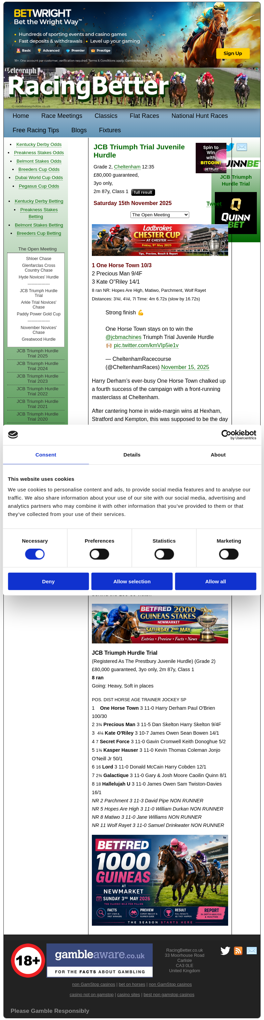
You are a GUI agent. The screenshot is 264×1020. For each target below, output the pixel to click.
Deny (48, 581)
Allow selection (132, 581)
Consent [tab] (46, 454)
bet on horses (132, 984)
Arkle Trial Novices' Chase (38, 305)
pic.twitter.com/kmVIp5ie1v (146, 345)
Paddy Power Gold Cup (38, 314)
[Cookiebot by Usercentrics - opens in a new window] (226, 435)
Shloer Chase (38, 258)
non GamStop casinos (93, 984)
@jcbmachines (123, 337)
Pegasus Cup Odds (39, 186)
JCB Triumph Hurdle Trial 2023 (37, 378)
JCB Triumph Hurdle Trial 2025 (37, 353)
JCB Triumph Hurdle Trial (38, 293)
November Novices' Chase (38, 330)
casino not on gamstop (92, 994)
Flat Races (144, 115)
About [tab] (218, 454)
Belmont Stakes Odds (38, 161)
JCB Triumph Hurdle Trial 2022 (37, 391)
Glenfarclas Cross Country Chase (38, 268)
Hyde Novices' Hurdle (39, 277)
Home (21, 115)
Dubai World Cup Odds (39, 177)
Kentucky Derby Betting (39, 201)
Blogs (79, 130)
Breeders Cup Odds (38, 169)
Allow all (215, 581)
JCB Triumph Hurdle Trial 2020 (37, 416)
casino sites (128, 994)
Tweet (214, 204)
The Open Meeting (37, 248)
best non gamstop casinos (168, 994)
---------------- (39, 284)
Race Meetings (61, 115)
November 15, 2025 (185, 367)
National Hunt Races (199, 115)
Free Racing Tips (36, 130)
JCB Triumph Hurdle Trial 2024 (37, 366)
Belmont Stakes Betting (39, 225)
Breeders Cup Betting (39, 233)
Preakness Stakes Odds (39, 152)
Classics (106, 115)
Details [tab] (132, 454)
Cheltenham (127, 166)
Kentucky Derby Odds (38, 144)
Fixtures (110, 130)
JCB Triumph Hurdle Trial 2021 (37, 404)
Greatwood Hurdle (39, 339)
